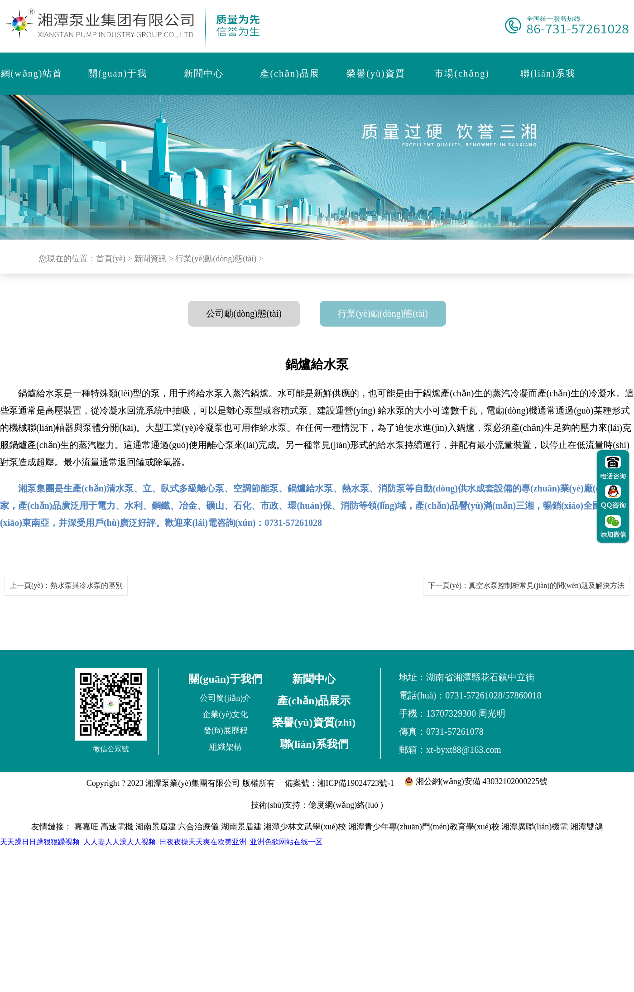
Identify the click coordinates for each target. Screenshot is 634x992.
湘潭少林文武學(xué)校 (305, 826)
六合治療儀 (198, 826)
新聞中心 (314, 679)
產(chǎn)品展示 (314, 701)
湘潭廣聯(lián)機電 (534, 826)
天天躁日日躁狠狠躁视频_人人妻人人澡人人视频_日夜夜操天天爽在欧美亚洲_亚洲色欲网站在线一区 (161, 842)
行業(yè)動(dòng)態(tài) (215, 258)
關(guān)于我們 (225, 679)
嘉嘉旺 (86, 826)
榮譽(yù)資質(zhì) (313, 722)
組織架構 (225, 746)
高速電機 (117, 826)
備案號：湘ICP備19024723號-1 (339, 783)
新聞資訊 (150, 258)
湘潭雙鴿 (586, 826)
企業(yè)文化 (225, 714)
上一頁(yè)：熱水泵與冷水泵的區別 (66, 585)
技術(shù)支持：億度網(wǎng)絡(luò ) (317, 804)
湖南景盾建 (155, 826)
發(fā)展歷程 (225, 730)
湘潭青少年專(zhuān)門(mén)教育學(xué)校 (424, 826)
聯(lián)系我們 (314, 744)
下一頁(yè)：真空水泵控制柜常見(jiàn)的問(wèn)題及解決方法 (526, 585)
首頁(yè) (110, 258)
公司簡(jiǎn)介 (225, 698)
